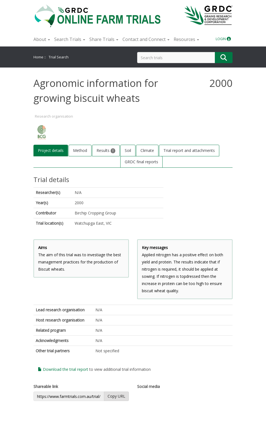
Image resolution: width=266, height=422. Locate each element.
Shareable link (45, 386)
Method (80, 150)
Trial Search (59, 57)
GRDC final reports (141, 161)
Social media (148, 386)
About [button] (41, 39)
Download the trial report (63, 369)
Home (38, 57)
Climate (147, 150)
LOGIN (223, 39)
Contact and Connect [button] (145, 39)
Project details (51, 150)
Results (106, 150)
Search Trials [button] (69, 39)
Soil (128, 150)
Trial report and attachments (189, 150)
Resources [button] (186, 39)
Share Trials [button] (103, 39)
